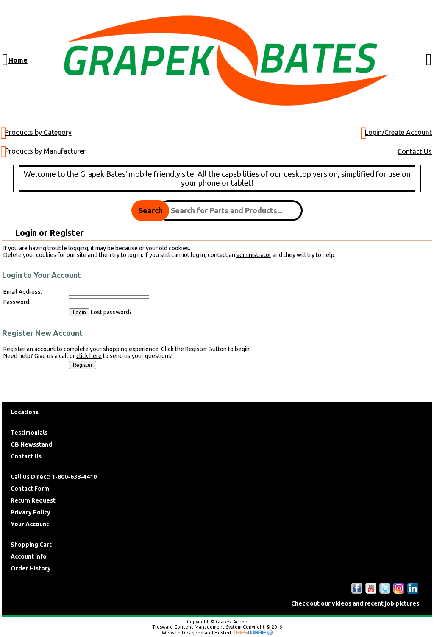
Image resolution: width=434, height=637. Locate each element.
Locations (25, 412)
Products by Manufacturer (45, 151)
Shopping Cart (31, 544)
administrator (253, 254)
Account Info (29, 556)
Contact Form (30, 488)
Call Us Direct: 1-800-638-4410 (54, 476)
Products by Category (38, 132)
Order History (31, 568)
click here (89, 355)
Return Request (33, 500)
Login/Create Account (398, 132)
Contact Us (415, 151)
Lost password (110, 312)
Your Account (30, 524)
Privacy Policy (30, 512)
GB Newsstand (31, 444)
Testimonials (29, 432)
